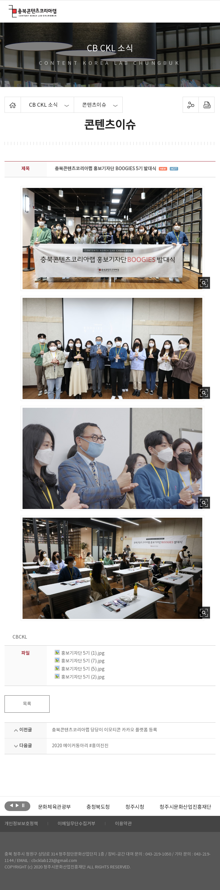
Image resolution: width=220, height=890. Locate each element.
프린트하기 (206, 104)
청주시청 (134, 807)
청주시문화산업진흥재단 (185, 807)
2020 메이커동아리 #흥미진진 (80, 745)
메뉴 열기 (207, 11)
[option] (54, 807)
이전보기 (11, 805)
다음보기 (17, 805)
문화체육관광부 (54, 807)
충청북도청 (98, 807)
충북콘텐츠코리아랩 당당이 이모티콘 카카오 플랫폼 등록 (104, 730)
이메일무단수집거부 (76, 823)
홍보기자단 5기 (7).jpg (80, 661)
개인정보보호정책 (21, 823)
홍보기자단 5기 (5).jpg (80, 669)
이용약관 (123, 823)
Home (6, 100)
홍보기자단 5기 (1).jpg (80, 653)
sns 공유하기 (191, 104)
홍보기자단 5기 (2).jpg (80, 677)
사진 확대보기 (204, 283)
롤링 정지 (23, 805)
